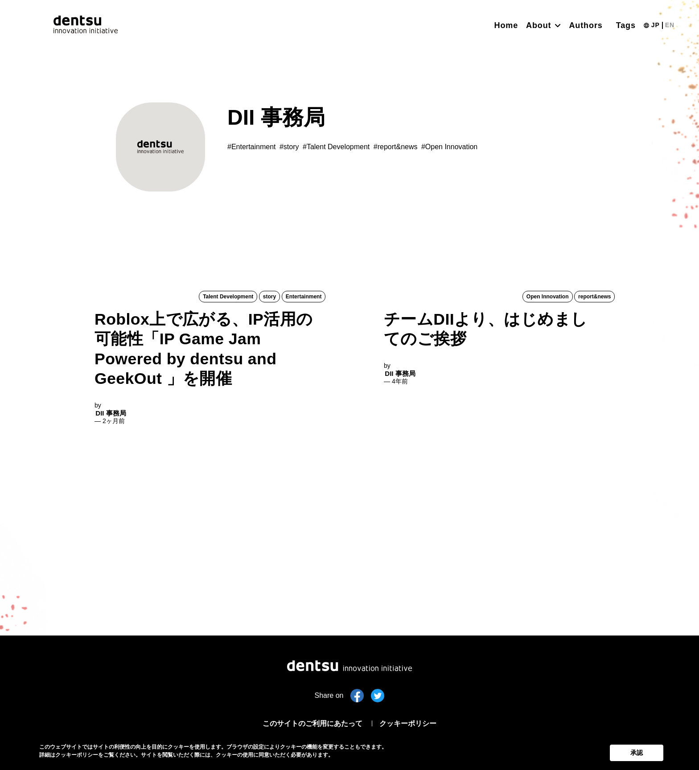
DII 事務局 (110, 502)
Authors (585, 25)
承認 (636, 751)
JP (655, 25)
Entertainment (304, 297)
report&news (595, 297)
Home (506, 25)
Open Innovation (548, 297)
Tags (626, 25)
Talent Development (229, 297)
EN (669, 25)
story (269, 297)
